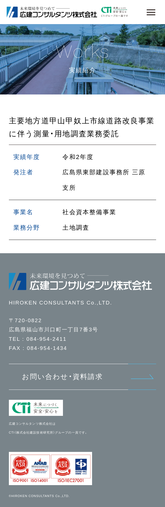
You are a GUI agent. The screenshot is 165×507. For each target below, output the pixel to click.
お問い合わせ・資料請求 (62, 376)
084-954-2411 (46, 339)
